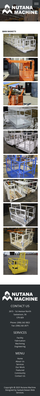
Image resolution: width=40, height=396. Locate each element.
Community (20, 373)
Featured (20, 370)
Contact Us (20, 376)
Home (20, 358)
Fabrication (20, 340)
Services (20, 364)
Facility (20, 337)
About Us (20, 361)
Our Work (20, 367)
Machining (20, 343)
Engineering (20, 346)
